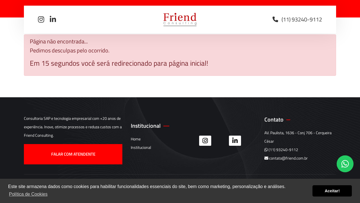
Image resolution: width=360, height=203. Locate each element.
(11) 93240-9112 (281, 150)
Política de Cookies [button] (28, 194)
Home (136, 139)
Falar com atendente (73, 154)
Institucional (141, 147)
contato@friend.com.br (286, 158)
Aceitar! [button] (332, 191)
